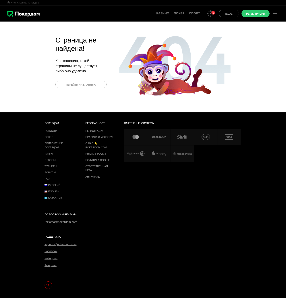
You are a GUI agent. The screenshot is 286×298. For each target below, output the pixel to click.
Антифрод (92, 176)
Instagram (51, 258)
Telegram (51, 265)
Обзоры (50, 160)
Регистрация (94, 130)
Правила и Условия (99, 137)
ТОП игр (50, 153)
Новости (51, 130)
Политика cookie (97, 160)
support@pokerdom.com (60, 244)
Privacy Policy (95, 153)
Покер (179, 13)
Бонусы (50, 172)
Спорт (194, 13)
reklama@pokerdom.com (61, 222)
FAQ (47, 178)
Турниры (51, 166)
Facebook (51, 251)
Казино (162, 13)
